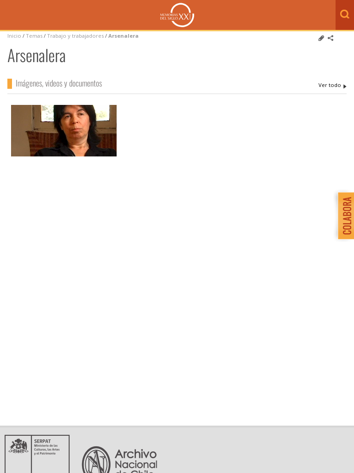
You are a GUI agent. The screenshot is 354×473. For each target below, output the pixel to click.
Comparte (330, 38)
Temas (34, 35)
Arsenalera (123, 35)
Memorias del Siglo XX (177, 15)
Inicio (14, 35)
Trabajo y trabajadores (75, 35)
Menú (9, 15)
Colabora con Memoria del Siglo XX (343, 215)
